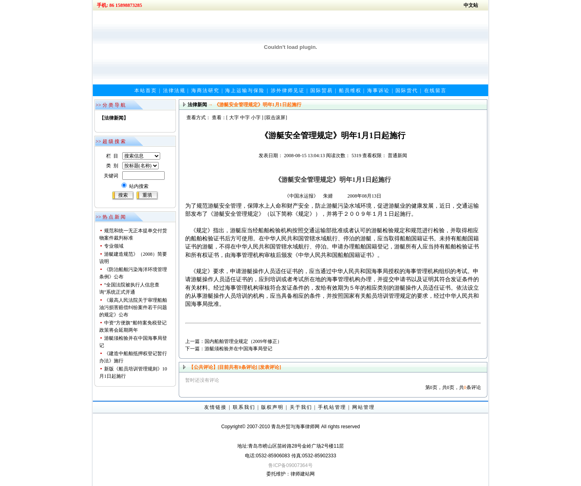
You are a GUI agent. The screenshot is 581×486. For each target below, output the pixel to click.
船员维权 (350, 90)
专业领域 (113, 246)
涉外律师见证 (288, 90)
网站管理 (363, 407)
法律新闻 (197, 104)
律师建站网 (302, 474)
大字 (234, 117)
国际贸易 (321, 90)
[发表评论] (269, 367)
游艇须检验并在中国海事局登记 (238, 348)
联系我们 (244, 407)
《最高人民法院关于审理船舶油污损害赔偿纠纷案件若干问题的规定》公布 (133, 307)
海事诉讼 (378, 90)
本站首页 (145, 90)
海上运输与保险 (245, 90)
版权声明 (272, 407)
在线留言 (435, 90)
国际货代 (406, 90)
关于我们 (301, 407)
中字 (245, 117)
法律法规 (174, 90)
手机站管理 (332, 407)
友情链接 (215, 407)
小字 (256, 117)
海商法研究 (205, 90)
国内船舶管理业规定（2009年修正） (243, 341)
